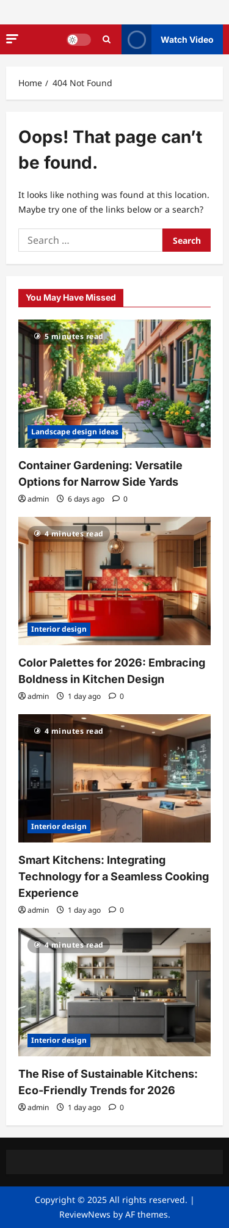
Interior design (59, 629)
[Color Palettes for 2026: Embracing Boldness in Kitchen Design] (114, 581)
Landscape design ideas (74, 431)
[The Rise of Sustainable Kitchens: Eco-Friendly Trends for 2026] (114, 992)
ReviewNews (85, 1214)
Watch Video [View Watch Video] (168, 39)
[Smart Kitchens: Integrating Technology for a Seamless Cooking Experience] (114, 778)
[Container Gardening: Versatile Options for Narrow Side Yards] (114, 384)
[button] (12, 38)
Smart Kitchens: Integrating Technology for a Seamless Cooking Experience (113, 876)
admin (38, 499)
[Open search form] (107, 39)
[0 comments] (120, 499)
